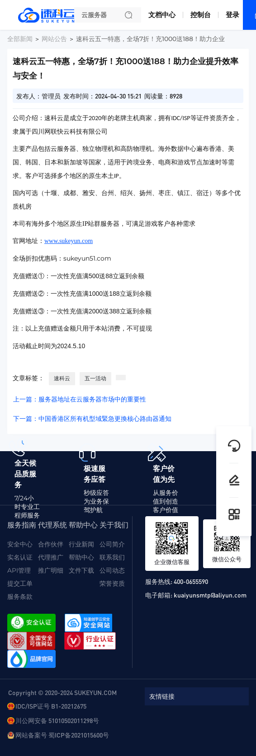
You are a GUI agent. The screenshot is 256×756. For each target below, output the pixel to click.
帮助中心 (81, 557)
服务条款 (20, 597)
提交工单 (20, 583)
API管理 (19, 570)
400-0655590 (191, 581)
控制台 (200, 14)
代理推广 (50, 557)
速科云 (62, 378)
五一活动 (95, 378)
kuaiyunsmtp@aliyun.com (210, 595)
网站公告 (54, 39)
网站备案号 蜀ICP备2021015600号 (62, 735)
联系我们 (112, 557)
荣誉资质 (112, 583)
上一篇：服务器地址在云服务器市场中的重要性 (79, 399)
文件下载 (81, 570)
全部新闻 (20, 39)
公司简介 (112, 544)
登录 (232, 14)
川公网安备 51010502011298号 (57, 720)
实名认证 (20, 557)
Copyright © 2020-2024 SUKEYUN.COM (62, 692)
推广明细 (50, 570)
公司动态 (112, 570)
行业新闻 (81, 544)
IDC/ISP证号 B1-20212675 (50, 706)
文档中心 (161, 14)
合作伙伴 (50, 544)
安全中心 (20, 544)
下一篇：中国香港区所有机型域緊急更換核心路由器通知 (92, 419)
